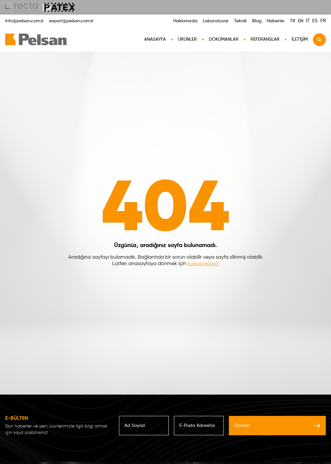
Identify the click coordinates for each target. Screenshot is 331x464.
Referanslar (265, 39)
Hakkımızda (185, 21)
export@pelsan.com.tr (71, 21)
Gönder (277, 425)
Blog (257, 21)
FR (323, 20)
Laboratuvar (216, 21)
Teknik (240, 21)
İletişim (300, 39)
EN (300, 21)
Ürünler (187, 39)
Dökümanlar (224, 39)
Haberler (276, 21)
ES (315, 20)
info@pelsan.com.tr (24, 21)
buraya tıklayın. (203, 264)
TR (292, 21)
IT (308, 20)
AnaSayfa (155, 39)
